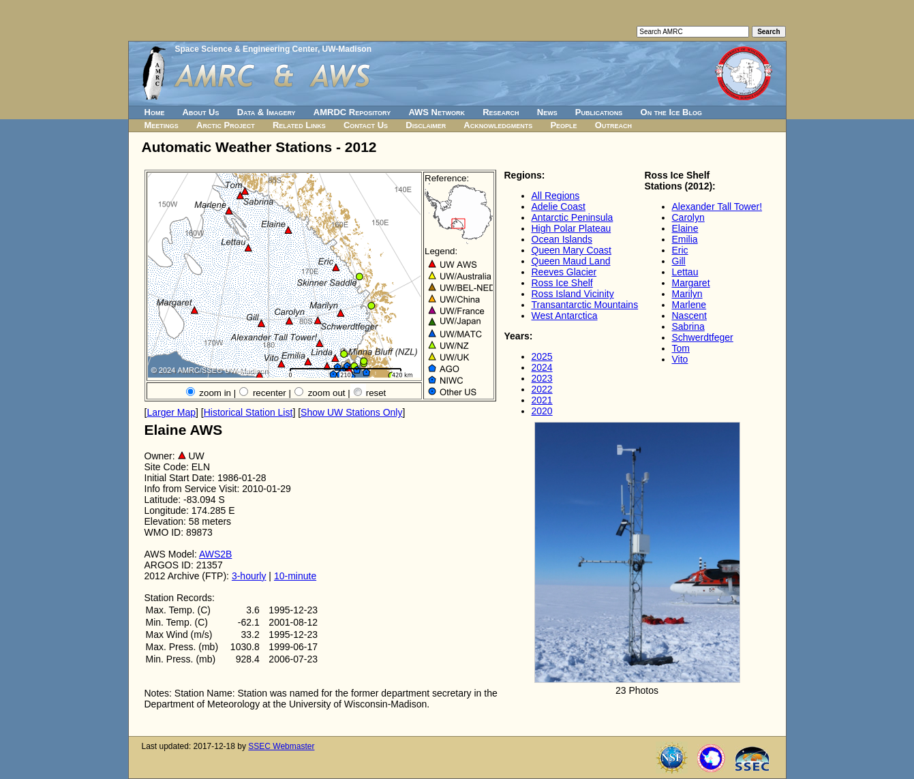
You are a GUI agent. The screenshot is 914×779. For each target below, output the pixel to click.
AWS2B (215, 554)
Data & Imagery (266, 112)
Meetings (161, 125)
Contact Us (366, 125)
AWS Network (436, 112)
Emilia (685, 239)
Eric (680, 250)
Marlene (689, 304)
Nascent (689, 315)
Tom (681, 348)
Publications (599, 112)
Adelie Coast (558, 206)
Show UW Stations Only (351, 412)
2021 (542, 400)
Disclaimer (426, 125)
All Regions (556, 195)
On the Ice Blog (671, 112)
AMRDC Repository (352, 112)
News (547, 112)
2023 (542, 378)
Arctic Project (225, 125)
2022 (542, 389)
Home (154, 112)
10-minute (295, 575)
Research (501, 112)
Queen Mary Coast (572, 250)
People (563, 125)
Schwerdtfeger (702, 337)
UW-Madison (346, 49)
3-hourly (249, 575)
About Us (201, 112)
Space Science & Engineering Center (246, 49)
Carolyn (688, 217)
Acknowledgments (497, 125)
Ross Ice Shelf (562, 282)
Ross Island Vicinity (573, 293)
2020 (542, 411)
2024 (542, 367)
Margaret (691, 282)
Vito (680, 359)
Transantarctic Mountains (585, 304)
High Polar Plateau (571, 228)
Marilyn (687, 293)
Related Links (299, 125)
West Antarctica (565, 315)
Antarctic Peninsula (572, 217)
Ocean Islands (562, 239)
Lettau (685, 271)
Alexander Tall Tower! (717, 206)
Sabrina (688, 326)
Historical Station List (248, 412)
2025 (542, 356)
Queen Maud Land (571, 261)
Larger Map (171, 412)
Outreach (613, 125)
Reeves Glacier (564, 271)
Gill (679, 261)
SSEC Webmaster (281, 746)
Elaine (685, 228)
